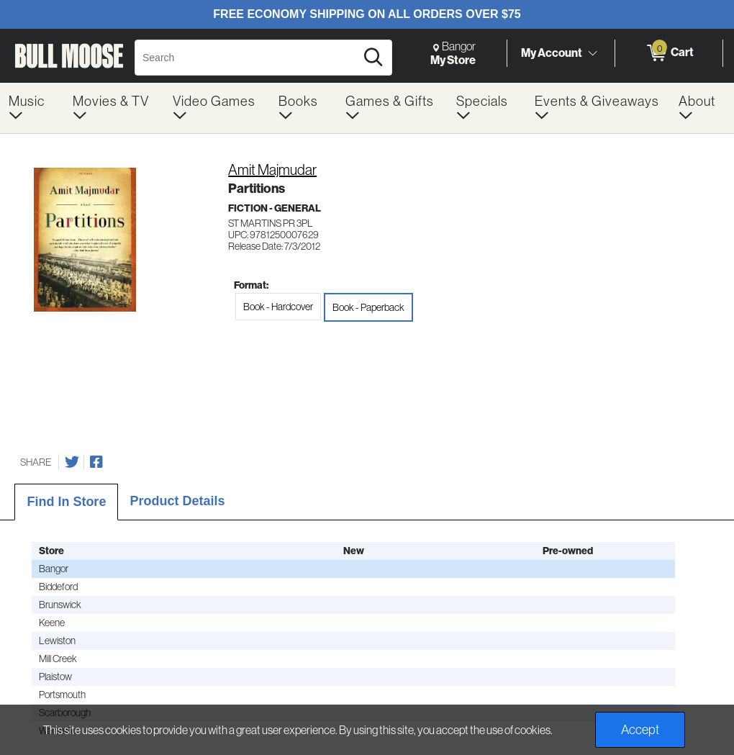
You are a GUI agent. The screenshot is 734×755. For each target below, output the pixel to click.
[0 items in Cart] (668, 53)
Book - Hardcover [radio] (278, 306)
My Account (551, 52)
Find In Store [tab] (66, 501)
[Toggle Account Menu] (592, 54)
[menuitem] (32, 108)
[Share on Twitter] (72, 462)
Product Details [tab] (177, 501)
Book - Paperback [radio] (368, 307)
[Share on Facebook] (96, 462)
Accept (640, 730)
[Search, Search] (247, 57)
